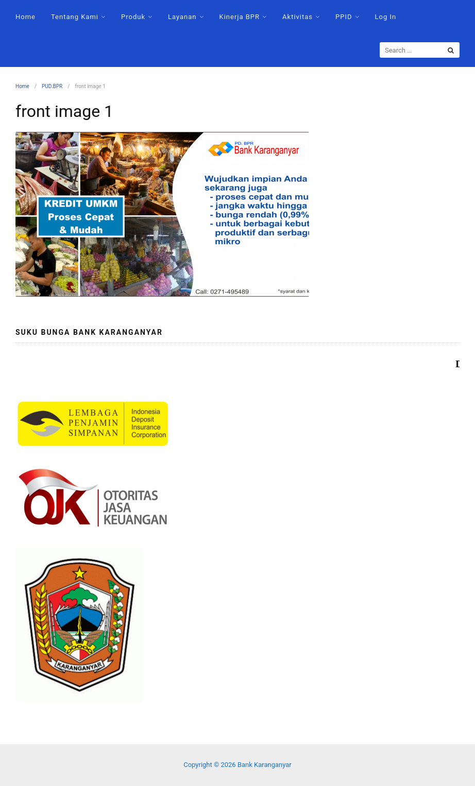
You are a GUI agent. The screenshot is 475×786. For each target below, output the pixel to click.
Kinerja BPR (239, 17)
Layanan (182, 17)
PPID (343, 17)
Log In (386, 17)
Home (25, 17)
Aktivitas (297, 17)
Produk (133, 17)
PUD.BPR (52, 86)
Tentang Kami (74, 17)
